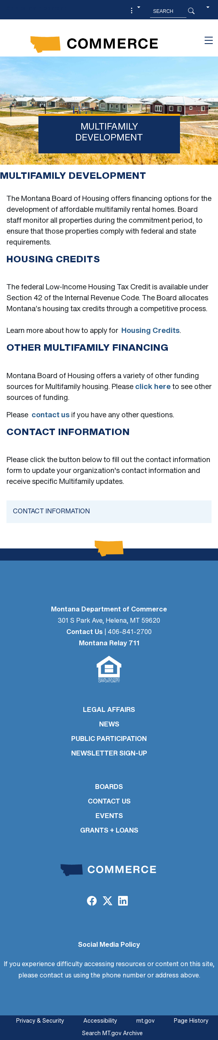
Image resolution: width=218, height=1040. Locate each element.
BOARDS (109, 787)
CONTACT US (109, 802)
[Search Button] (191, 11)
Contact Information (51, 511)
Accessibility (100, 1021)
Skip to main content (36, 9)
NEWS (109, 725)
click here (153, 387)
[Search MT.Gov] (168, 11)
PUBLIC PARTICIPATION (109, 739)
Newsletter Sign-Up (109, 754)
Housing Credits (150, 331)
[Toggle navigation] (208, 40)
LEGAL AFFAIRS (109, 710)
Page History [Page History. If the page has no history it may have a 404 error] (191, 1021)
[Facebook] (92, 902)
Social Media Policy (109, 945)
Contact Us (84, 632)
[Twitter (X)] (107, 902)
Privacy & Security (40, 1021)
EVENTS (109, 816)
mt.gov (145, 1021)
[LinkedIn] (123, 902)
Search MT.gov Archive (112, 1034)
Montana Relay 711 (109, 643)
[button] (134, 11)
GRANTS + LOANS (109, 831)
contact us (51, 415)
